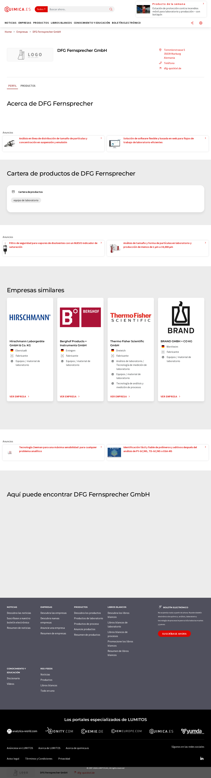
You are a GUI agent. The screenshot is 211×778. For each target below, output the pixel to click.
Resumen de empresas (53, 633)
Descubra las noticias (19, 613)
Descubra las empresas (53, 613)
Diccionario (13, 678)
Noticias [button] (11, 22)
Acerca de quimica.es (77, 748)
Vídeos (10, 683)
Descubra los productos (87, 613)
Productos (27, 85)
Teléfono (166, 63)
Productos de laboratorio (88, 618)
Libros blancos (48, 685)
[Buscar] (111, 9)
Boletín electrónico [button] (126, 22)
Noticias (45, 674)
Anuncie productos (84, 629)
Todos (40, 9)
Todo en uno (47, 690)
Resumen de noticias (19, 627)
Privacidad (64, 758)
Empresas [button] (24, 22)
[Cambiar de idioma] (200, 23)
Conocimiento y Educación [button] (92, 22)
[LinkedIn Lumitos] (202, 758)
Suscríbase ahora (174, 633)
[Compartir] (192, 23)
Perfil (12, 85)
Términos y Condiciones (38, 758)
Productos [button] (41, 22)
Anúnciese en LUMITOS (20, 748)
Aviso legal (13, 758)
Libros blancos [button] (61, 22)
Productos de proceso (86, 623)
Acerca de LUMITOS (49, 748)
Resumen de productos (87, 634)
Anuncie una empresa (52, 627)
